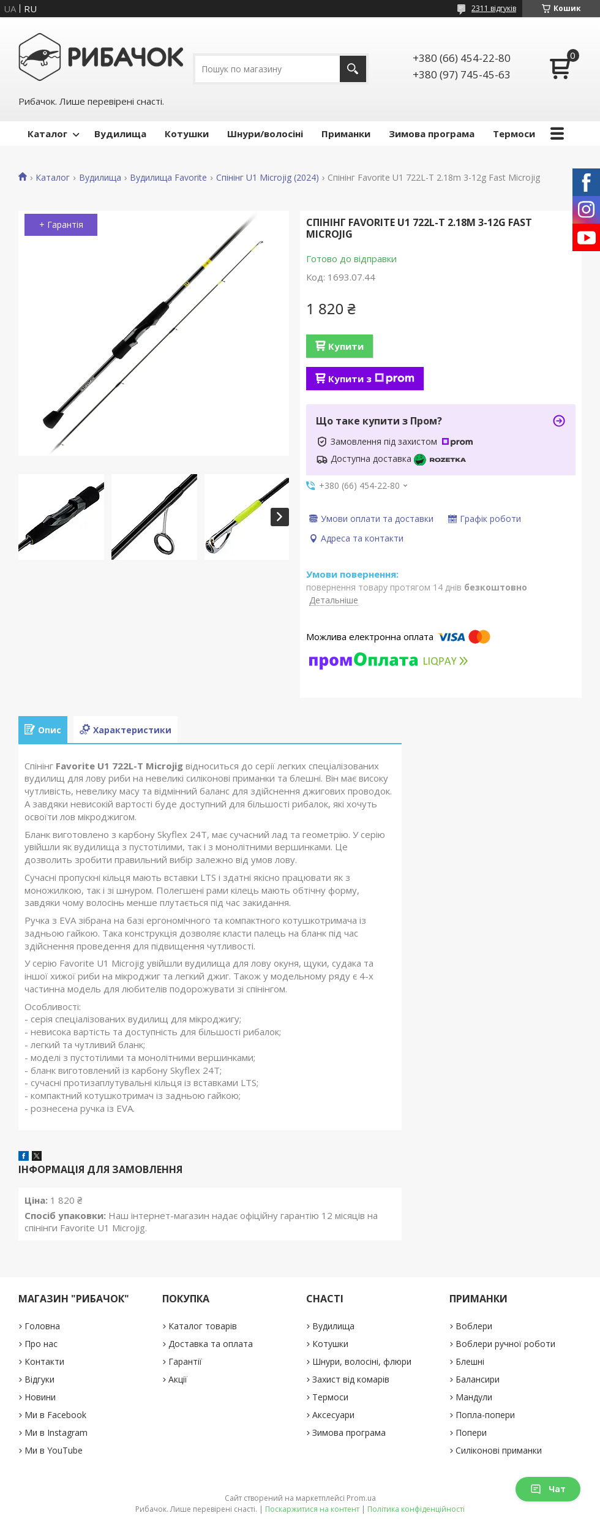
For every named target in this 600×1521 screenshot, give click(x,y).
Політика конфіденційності (416, 1509)
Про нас (41, 1343)
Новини (40, 1397)
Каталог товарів (202, 1326)
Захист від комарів (350, 1379)
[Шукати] (353, 69)
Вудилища (120, 133)
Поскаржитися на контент (312, 1509)
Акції (177, 1379)
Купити (346, 346)
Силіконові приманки (499, 1450)
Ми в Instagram (56, 1432)
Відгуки (39, 1379)
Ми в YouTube (53, 1450)
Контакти (44, 1361)
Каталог (47, 133)
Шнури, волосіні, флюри (361, 1361)
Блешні (470, 1361)
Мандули (474, 1397)
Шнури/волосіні (265, 133)
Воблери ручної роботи (505, 1343)
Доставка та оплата (210, 1343)
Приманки (345, 133)
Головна (42, 1326)
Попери (471, 1432)
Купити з (371, 378)
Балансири (478, 1379)
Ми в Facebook (55, 1415)
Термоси (514, 133)
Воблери (474, 1326)
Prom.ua (361, 1498)
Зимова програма (431, 133)
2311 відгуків (493, 8)
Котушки (187, 133)
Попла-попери (485, 1415)
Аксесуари (333, 1415)
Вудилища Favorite (168, 177)
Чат (548, 1489)
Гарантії (185, 1361)
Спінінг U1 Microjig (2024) (267, 177)
